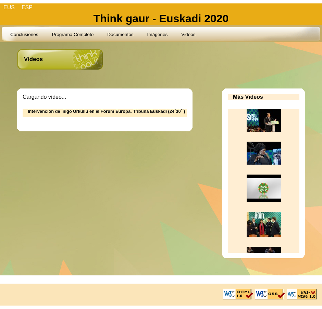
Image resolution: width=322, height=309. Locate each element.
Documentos (120, 34)
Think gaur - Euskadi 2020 (161, 18)
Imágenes (157, 34)
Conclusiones (24, 34)
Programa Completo (73, 34)
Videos (188, 34)
